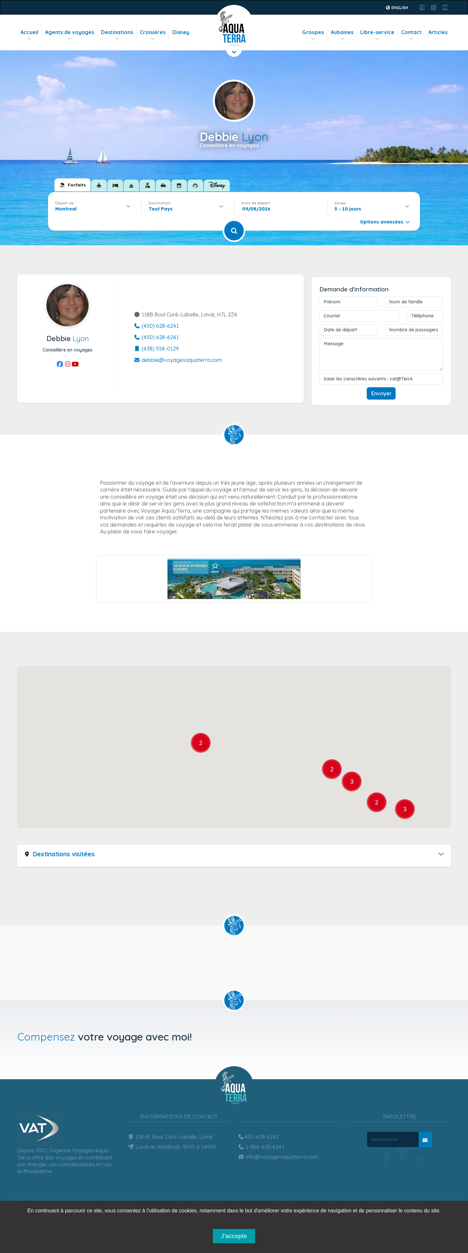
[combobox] (94, 209)
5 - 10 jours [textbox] (348, 209)
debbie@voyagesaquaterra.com (178, 360)
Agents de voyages (69, 35)
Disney (180, 32)
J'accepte (234, 1236)
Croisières (153, 35)
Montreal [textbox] (66, 209)
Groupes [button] (313, 35)
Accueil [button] (29, 35)
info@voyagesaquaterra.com (278, 1157)
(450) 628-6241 (156, 326)
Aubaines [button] (342, 35)
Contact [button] (411, 35)
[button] (63, 796)
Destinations (117, 35)
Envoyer (381, 393)
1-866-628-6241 (261, 1147)
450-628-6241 (258, 1136)
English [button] (397, 7)
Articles (438, 32)
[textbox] (162, 209)
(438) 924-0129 (156, 348)
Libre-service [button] (377, 35)
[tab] (73, 184)
